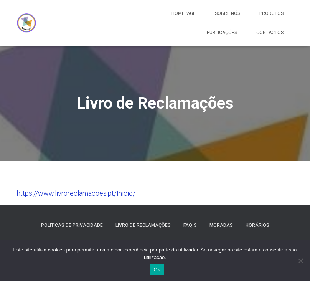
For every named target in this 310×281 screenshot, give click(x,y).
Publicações (222, 32)
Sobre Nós (227, 13)
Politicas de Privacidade (72, 225)
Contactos (270, 32)
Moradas (221, 225)
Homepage (183, 13)
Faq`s (190, 225)
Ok (156, 270)
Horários (257, 225)
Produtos (271, 13)
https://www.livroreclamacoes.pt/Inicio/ (76, 193)
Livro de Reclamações (143, 225)
